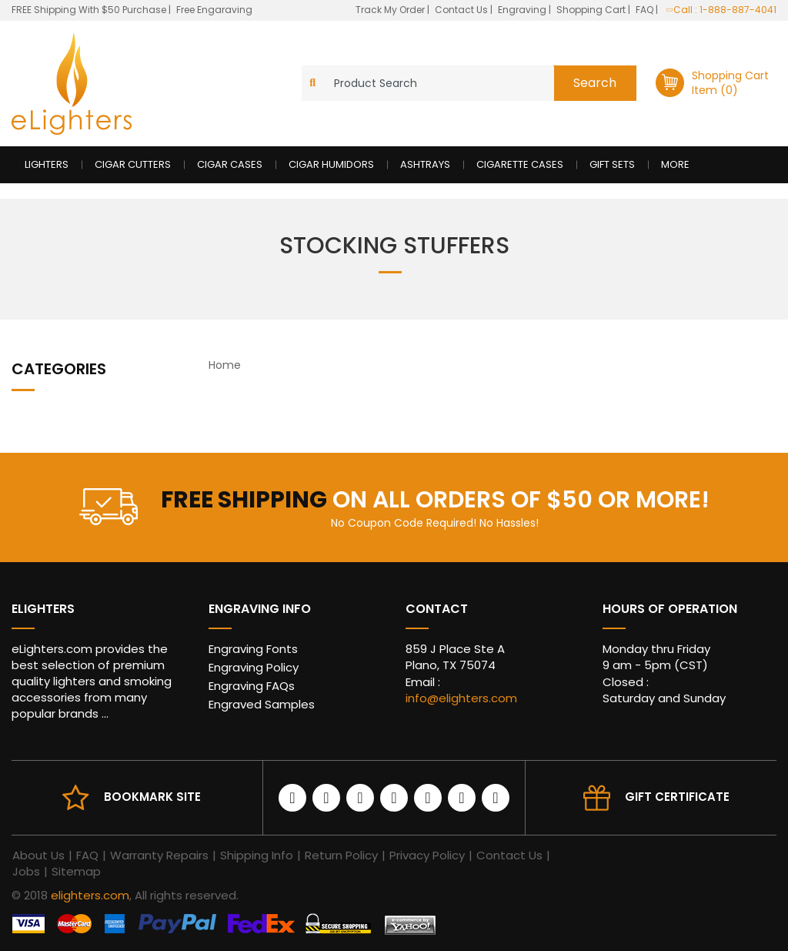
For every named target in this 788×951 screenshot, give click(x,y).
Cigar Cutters (133, 164)
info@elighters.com (461, 698)
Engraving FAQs (252, 686)
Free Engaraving (214, 9)
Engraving (523, 9)
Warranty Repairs (159, 855)
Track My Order (391, 9)
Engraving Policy (254, 667)
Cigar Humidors (331, 164)
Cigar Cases (229, 164)
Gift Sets (612, 164)
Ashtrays (425, 164)
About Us (38, 855)
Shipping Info (256, 855)
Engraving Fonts (253, 649)
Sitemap (76, 871)
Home (225, 365)
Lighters (46, 164)
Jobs (26, 871)
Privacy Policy (427, 855)
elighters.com (90, 895)
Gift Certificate (677, 797)
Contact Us (462, 9)
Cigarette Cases (519, 164)
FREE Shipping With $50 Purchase (89, 9)
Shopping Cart (592, 9)
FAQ (646, 9)
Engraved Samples (262, 704)
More (675, 164)
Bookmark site (152, 797)
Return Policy (341, 855)
